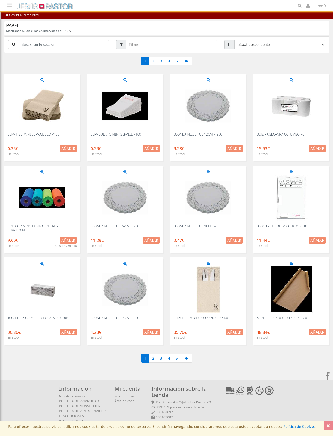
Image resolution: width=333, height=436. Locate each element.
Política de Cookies (299, 426)
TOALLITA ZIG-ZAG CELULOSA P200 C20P (38, 318)
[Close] (328, 425)
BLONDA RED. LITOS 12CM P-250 (198, 134)
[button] (310, 5)
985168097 (164, 412)
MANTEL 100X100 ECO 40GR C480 (282, 318)
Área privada (124, 401)
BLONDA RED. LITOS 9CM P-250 (197, 226)
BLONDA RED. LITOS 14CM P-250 (115, 318)
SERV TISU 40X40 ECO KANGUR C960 (201, 318)
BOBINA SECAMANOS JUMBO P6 (280, 134)
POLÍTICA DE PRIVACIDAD (79, 401)
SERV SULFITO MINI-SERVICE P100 (116, 134)
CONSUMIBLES (20, 15)
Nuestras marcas (72, 396)
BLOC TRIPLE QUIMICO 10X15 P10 (282, 226)
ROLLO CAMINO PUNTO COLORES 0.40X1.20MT (33, 228)
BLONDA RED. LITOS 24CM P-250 (115, 226)
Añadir (68, 148)
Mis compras (124, 396)
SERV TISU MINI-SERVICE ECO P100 (33, 134)
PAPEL (36, 15)
